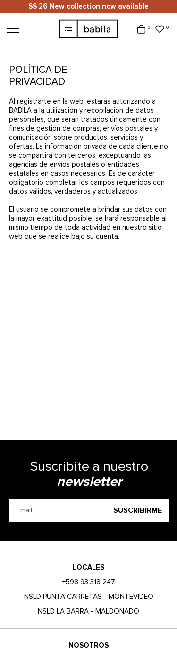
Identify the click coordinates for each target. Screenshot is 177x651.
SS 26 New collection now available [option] (88, 6)
